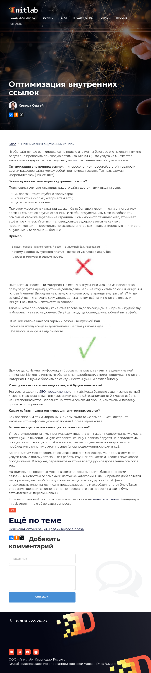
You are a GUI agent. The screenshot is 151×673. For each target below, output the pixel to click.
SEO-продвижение (54, 391)
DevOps (49, 17)
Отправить (42, 597)
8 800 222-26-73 (31, 621)
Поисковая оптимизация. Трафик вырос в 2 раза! (46, 529)
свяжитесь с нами (105, 499)
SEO (12, 510)
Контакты (15, 24)
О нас (106, 17)
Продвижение (84, 17)
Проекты (122, 17)
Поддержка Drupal (23, 17)
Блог (64, 17)
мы (75, 160)
